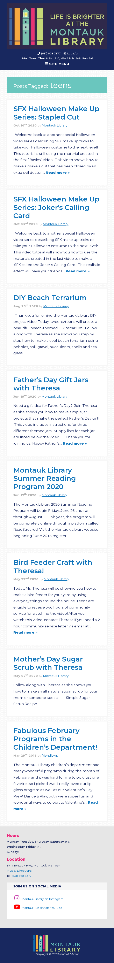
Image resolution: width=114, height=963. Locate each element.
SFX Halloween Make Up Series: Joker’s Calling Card (56, 207)
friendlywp (50, 755)
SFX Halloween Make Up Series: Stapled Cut (56, 112)
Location (73, 53)
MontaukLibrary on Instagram (38, 899)
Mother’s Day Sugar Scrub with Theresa (48, 663)
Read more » (58, 172)
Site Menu (57, 64)
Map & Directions (19, 870)
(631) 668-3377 (51, 53)
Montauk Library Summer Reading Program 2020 (44, 478)
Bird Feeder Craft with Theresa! (52, 566)
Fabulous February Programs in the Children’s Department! (55, 738)
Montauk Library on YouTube (37, 907)
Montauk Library (54, 125)
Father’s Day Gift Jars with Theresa (50, 383)
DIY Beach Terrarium (50, 297)
